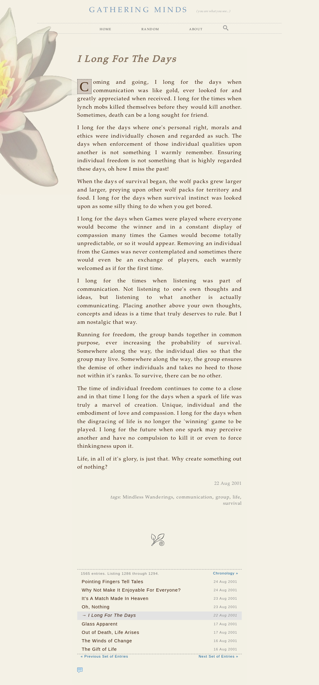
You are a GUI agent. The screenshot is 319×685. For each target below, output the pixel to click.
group (223, 497)
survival (232, 503)
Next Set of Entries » (218, 656)
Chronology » (225, 573)
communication (194, 497)
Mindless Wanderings (148, 497)
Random (150, 28)
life (236, 497)
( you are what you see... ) (213, 11)
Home (105, 28)
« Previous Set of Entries (104, 656)
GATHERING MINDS (138, 10)
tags (115, 497)
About (195, 28)
